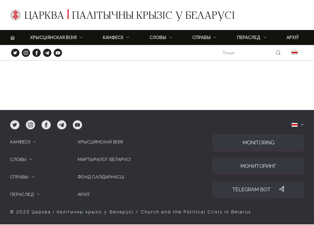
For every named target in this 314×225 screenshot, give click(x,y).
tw (14, 51)
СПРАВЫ (19, 176)
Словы (158, 37)
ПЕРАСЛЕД (248, 37)
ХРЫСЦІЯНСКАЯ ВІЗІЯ (53, 37)
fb (34, 51)
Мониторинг (258, 166)
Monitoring (258, 143)
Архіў (292, 37)
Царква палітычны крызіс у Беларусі (129, 17)
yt (56, 51)
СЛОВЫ (18, 159)
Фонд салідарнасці (101, 176)
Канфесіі (113, 37)
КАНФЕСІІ (20, 141)
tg (45, 51)
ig (24, 51)
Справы (201, 37)
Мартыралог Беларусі (104, 159)
